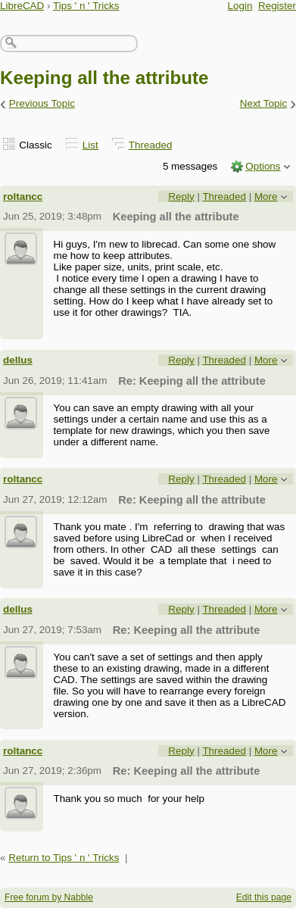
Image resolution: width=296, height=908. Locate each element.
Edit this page (263, 897)
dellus (18, 360)
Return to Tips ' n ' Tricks (63, 857)
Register (277, 5)
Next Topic (264, 103)
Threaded (151, 145)
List (90, 145)
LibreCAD (22, 5)
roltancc (22, 196)
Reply (181, 196)
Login (240, 5)
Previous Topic (42, 103)
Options (262, 166)
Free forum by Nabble (49, 897)
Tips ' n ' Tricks (86, 5)
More (266, 196)
